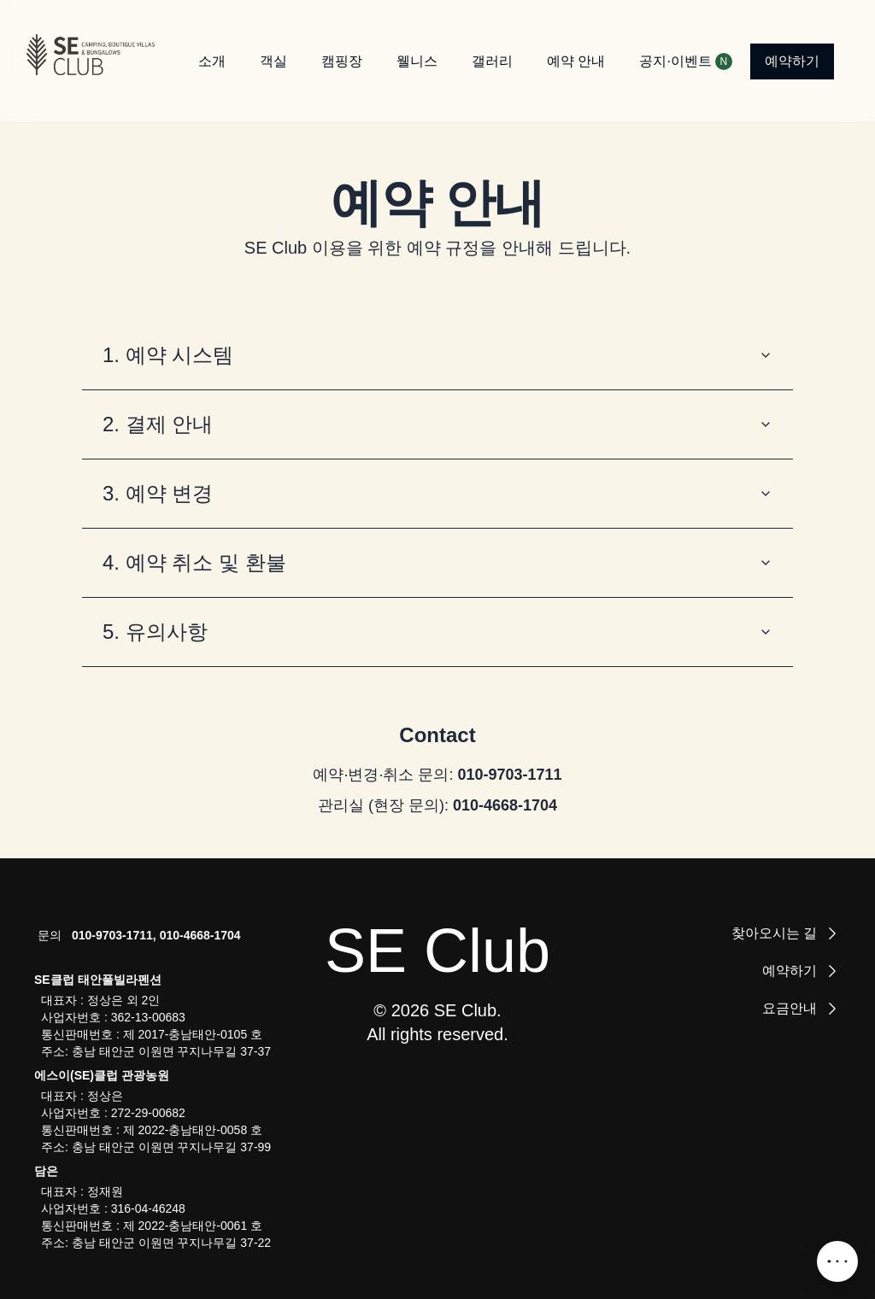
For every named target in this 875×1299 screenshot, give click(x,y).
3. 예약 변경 (437, 493)
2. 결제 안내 (437, 424)
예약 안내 (576, 61)
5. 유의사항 (437, 631)
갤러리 (492, 61)
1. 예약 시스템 (437, 354)
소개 (212, 61)
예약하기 (792, 61)
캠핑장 (341, 61)
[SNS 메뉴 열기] (837, 1261)
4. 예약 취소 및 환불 (437, 562)
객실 (273, 61)
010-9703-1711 (509, 774)
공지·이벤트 (680, 61)
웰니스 (417, 61)
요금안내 (801, 1008)
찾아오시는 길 (786, 933)
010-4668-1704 (505, 805)
